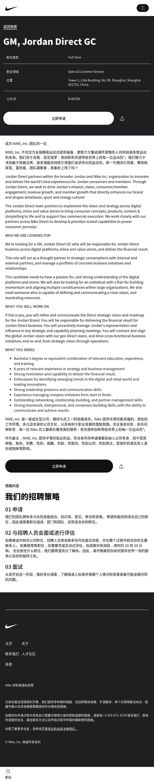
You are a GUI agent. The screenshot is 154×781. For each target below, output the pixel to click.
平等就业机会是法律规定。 (60, 728)
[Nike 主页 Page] (35, 8)
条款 (8, 664)
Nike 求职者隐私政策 (19, 685)
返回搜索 (10, 26)
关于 (25, 643)
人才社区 (29, 653)
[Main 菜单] (143, 8)
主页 (8, 643)
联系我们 (12, 653)
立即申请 (59, 118)
